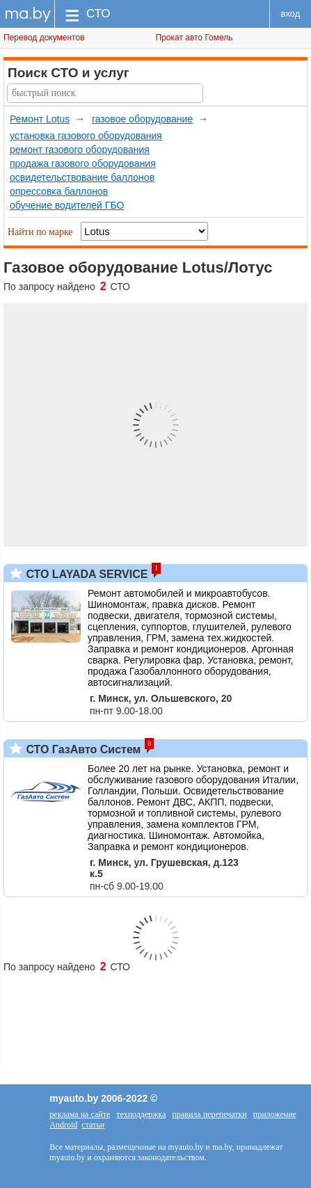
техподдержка (141, 1114)
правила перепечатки (210, 1114)
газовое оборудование (142, 119)
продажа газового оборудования (83, 163)
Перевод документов (44, 37)
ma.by (27, 13)
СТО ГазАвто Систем (82, 749)
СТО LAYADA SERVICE (85, 574)
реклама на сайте (79, 1114)
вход (291, 13)
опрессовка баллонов (59, 191)
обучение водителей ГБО (67, 205)
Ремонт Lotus (40, 119)
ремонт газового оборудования (80, 149)
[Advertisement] (155, 1022)
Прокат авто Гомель (194, 37)
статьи (92, 1125)
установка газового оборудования (86, 135)
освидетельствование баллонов (82, 177)
